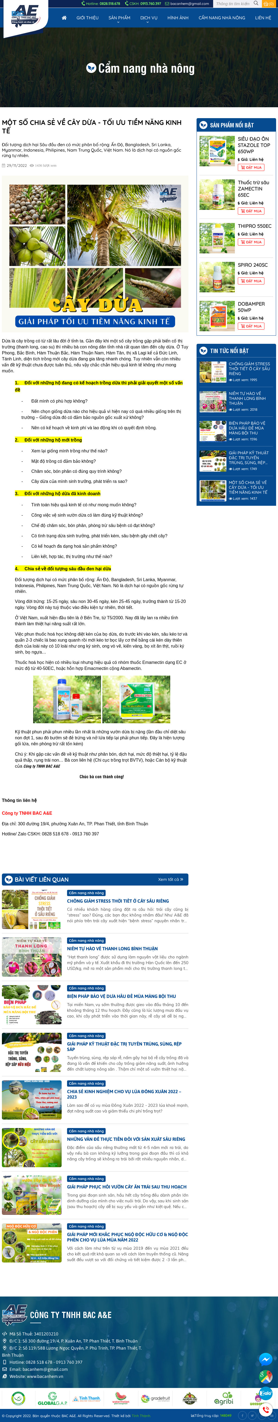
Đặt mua (251, 167)
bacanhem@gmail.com (187, 3)
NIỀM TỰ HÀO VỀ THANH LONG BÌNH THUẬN (112, 948)
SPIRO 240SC (253, 265)
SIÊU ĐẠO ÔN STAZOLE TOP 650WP (254, 145)
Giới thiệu (88, 17)
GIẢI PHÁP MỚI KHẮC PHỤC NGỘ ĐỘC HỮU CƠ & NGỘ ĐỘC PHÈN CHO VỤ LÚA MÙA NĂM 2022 (127, 1237)
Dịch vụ (148, 17)
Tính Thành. (141, 1416)
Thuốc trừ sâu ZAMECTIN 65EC (253, 188)
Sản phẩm (119, 17)
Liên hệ (263, 17)
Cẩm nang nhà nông (222, 17)
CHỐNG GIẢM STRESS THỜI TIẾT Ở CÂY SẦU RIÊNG (118, 901)
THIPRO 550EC (254, 226)
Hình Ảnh (178, 17)
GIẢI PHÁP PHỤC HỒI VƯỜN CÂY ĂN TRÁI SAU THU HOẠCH (127, 1187)
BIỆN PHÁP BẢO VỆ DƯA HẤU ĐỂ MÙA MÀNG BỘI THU (121, 996)
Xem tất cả (170, 879)
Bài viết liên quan (41, 879)
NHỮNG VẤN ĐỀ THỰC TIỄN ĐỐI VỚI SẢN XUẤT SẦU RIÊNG (126, 1139)
